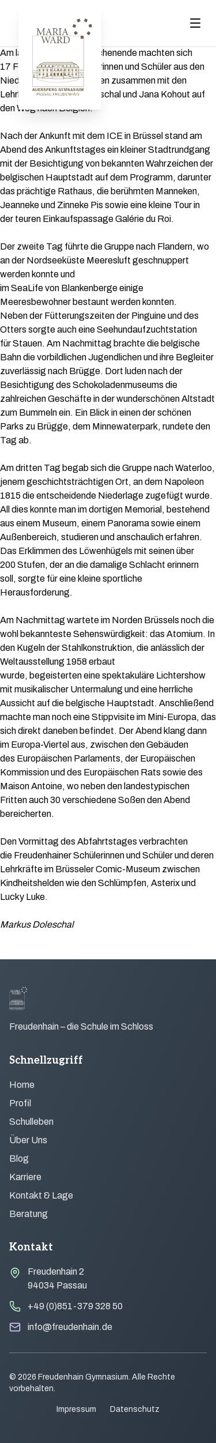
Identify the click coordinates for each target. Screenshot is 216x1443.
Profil (20, 1103)
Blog (19, 1158)
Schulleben (31, 1121)
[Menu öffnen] (195, 23)
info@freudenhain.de (70, 1327)
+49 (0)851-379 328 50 (75, 1306)
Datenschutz (135, 1409)
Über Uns (28, 1140)
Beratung (28, 1214)
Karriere (25, 1177)
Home (22, 1085)
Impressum (76, 1409)
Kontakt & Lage (41, 1195)
